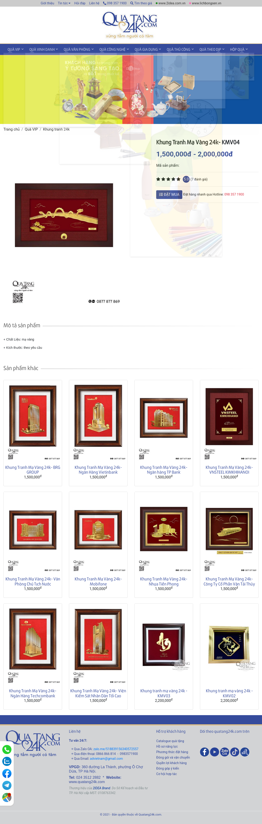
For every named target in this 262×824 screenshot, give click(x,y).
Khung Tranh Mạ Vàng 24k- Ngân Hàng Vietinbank (98, 469)
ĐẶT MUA (169, 193)
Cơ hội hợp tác (166, 773)
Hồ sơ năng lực (167, 745)
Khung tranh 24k (56, 128)
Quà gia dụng (139, 48)
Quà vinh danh (39, 48)
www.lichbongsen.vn (206, 3)
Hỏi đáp (79, 3)
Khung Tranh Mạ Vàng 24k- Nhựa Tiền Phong (163, 580)
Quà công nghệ (107, 48)
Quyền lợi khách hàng (171, 762)
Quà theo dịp (200, 48)
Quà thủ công (170, 48)
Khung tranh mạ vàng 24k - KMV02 (229, 692)
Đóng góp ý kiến (167, 767)
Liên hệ (94, 3)
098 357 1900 (115, 3)
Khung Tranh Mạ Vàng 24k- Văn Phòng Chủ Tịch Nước (32, 580)
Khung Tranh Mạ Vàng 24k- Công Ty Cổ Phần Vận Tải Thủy (229, 580)
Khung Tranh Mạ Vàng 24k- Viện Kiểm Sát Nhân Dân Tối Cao (98, 692)
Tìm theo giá (141, 3)
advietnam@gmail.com (106, 758)
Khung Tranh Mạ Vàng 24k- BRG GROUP (32, 469)
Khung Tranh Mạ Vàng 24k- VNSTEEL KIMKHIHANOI (229, 469)
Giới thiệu (47, 3)
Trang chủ (11, 128)
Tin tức (63, 3)
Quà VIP (13, 48)
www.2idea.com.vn (172, 3)
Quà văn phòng (73, 48)
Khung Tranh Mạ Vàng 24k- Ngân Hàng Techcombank (32, 692)
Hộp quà (226, 48)
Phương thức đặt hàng (172, 751)
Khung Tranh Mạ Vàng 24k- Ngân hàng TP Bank (163, 469)
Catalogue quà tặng (170, 740)
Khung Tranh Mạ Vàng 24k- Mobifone (98, 580)
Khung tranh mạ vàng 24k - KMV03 (163, 692)
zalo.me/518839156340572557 (116, 748)
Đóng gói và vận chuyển (173, 756)
